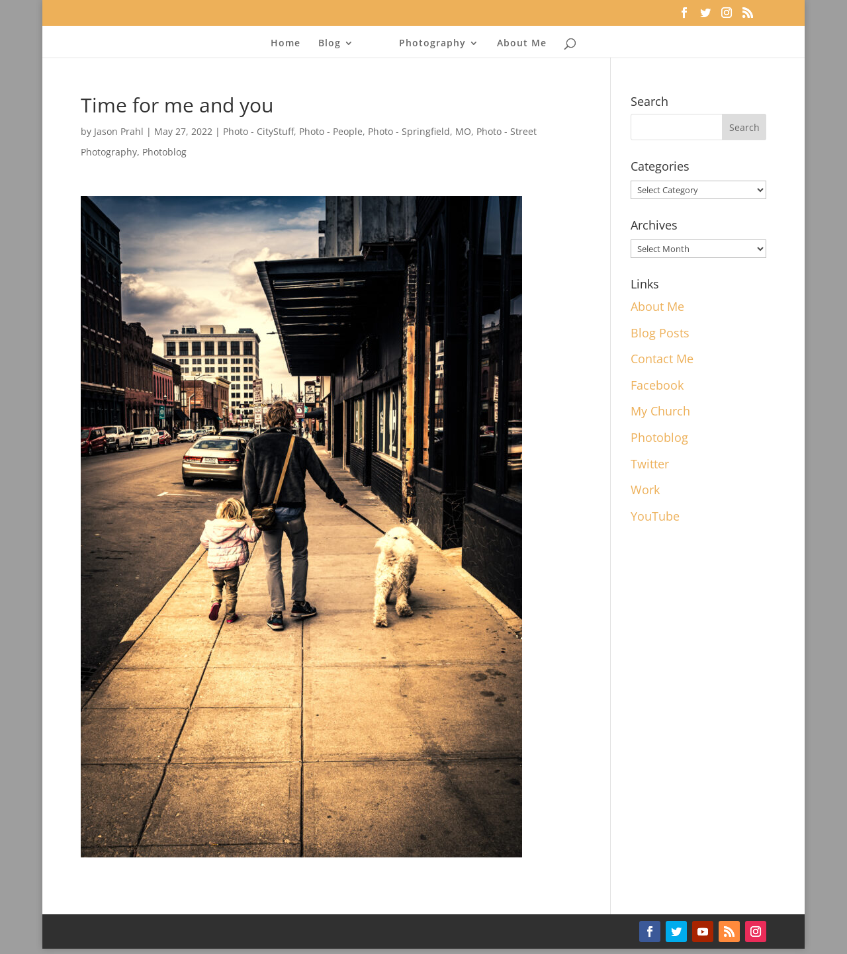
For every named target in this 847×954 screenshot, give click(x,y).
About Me (522, 43)
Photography (432, 43)
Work (645, 490)
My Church (660, 411)
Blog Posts (660, 333)
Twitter (650, 464)
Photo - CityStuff (258, 131)
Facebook (657, 385)
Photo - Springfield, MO (419, 131)
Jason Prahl (119, 131)
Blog (329, 43)
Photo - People (331, 131)
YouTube (655, 516)
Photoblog (164, 152)
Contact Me (662, 359)
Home (285, 43)
